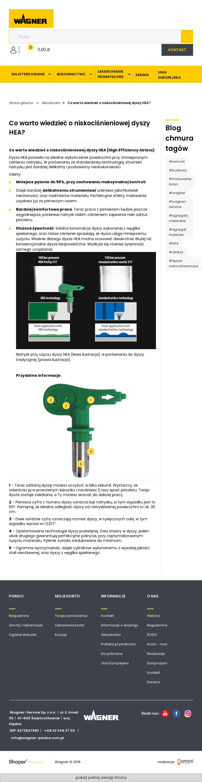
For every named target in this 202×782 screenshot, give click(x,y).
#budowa (177, 170)
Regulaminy (19, 615)
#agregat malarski (177, 232)
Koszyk (61, 634)
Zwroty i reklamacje (26, 625)
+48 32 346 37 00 (59, 730)
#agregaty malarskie (178, 218)
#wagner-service (178, 204)
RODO (152, 634)
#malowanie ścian (180, 181)
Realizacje (156, 653)
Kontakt (107, 615)
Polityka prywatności (118, 644)
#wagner (177, 192)
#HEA (174, 243)
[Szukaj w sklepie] (97, 36)
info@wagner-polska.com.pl (37, 737)
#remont (177, 161)
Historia (153, 615)
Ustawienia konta (69, 625)
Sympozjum (157, 663)
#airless (176, 252)
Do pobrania (112, 653)
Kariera (153, 682)
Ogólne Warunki (23, 634)
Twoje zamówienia (71, 615)
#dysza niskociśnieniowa (183, 263)
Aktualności (111, 634)
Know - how (157, 644)
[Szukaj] (187, 36)
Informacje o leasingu (119, 625)
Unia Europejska (115, 663)
